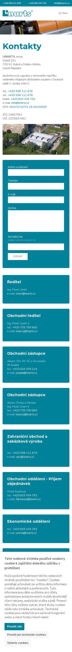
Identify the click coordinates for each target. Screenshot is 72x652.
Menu (63, 13)
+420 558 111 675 (25, 453)
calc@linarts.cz (25, 457)
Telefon (13, 181)
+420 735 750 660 (25, 327)
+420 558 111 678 (12, 3)
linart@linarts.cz (26, 294)
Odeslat (17, 256)
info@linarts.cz (61, 3)
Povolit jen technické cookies (26, 634)
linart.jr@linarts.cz (27, 331)
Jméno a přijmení (18, 167)
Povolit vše (14, 626)
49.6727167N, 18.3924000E (28, 107)
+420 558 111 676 (20, 91)
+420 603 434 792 (37, 3)
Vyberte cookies (17, 642)
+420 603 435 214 (25, 369)
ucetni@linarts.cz (26, 533)
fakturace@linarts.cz (28, 499)
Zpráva (12, 208)
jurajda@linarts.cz (26, 373)
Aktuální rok (15, 237)
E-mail (12, 194)
